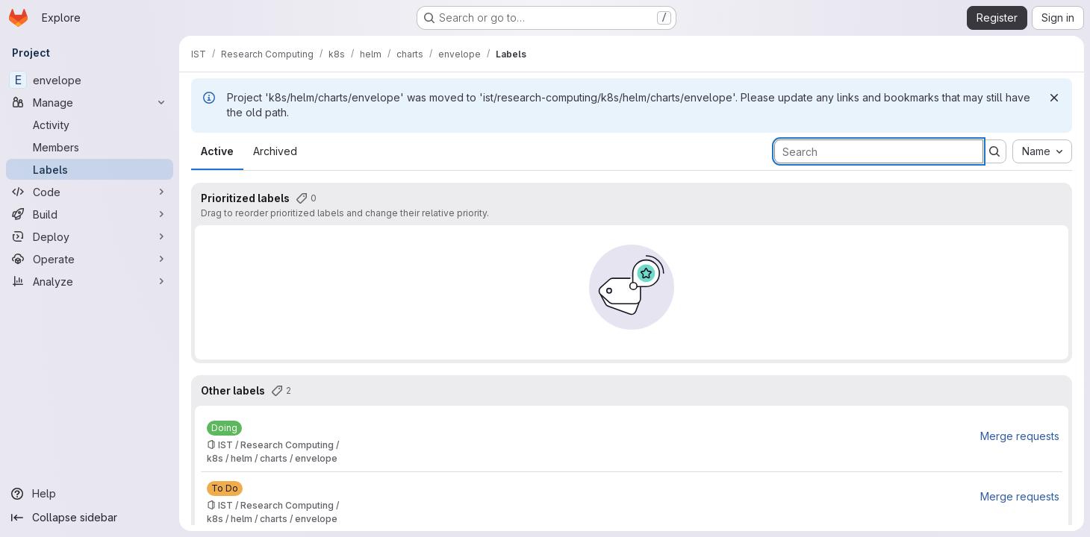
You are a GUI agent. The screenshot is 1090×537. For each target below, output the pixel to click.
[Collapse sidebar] (89, 517)
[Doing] (224, 428)
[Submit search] (994, 151)
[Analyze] (89, 281)
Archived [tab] (275, 151)
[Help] (89, 493)
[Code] (89, 191)
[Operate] (89, 258)
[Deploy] (89, 236)
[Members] (89, 146)
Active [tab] (217, 151)
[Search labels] (878, 151)
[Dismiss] (1054, 98)
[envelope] (89, 79)
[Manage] (89, 102)
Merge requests (1019, 436)
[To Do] (225, 488)
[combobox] (1042, 151)
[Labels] (89, 169)
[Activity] (89, 124)
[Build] (89, 214)
